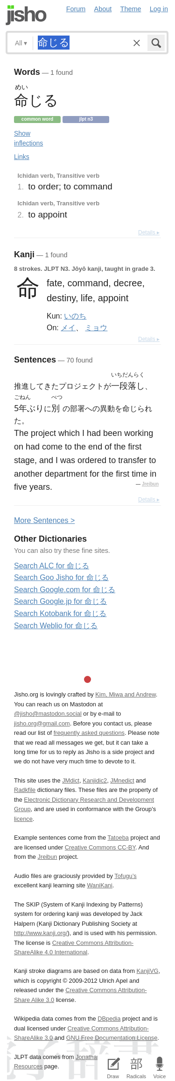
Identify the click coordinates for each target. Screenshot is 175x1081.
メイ (68, 327)
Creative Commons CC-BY (100, 847)
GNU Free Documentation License (112, 1037)
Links (21, 156)
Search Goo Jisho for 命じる (61, 577)
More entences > (44, 520)
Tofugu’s (125, 875)
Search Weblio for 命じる (56, 626)
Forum (76, 9)
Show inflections (28, 138)
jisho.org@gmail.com (42, 723)
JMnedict (122, 780)
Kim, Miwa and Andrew (125, 694)
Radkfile (24, 789)
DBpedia (109, 1018)
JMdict (70, 780)
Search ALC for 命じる (51, 566)
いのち (75, 316)
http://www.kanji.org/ (41, 932)
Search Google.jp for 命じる (60, 601)
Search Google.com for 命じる (64, 590)
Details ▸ (149, 232)
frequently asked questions (89, 732)
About (103, 9)
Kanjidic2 (95, 780)
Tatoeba (118, 837)
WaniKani (99, 885)
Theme (130, 9)
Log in (159, 9)
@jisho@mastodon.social (48, 713)
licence (23, 818)
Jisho (26, 15)
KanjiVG (147, 970)
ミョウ (96, 327)
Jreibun (150, 483)
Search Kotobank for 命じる (60, 613)
